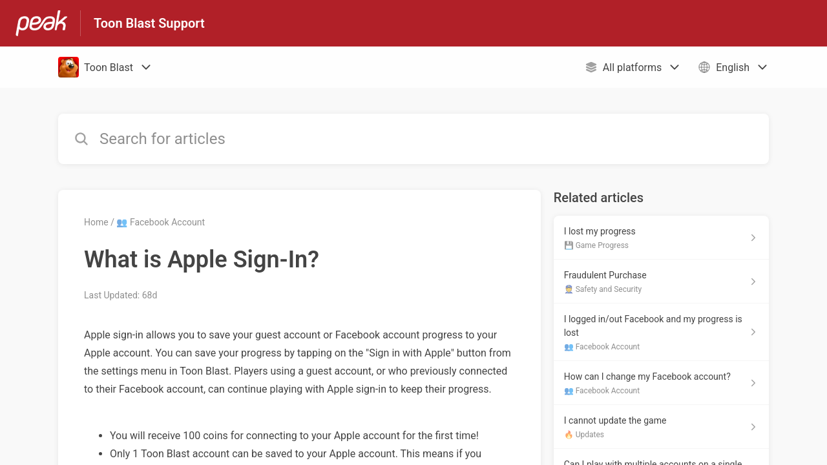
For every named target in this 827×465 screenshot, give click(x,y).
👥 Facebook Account (160, 222)
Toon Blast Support (149, 23)
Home (96, 222)
